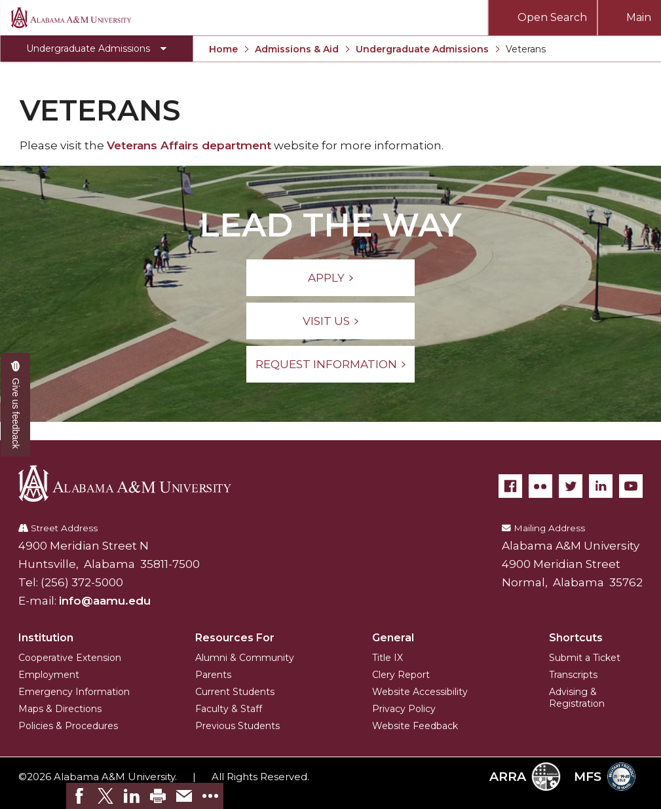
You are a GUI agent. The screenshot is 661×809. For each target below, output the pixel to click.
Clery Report (401, 675)
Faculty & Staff (228, 709)
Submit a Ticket (584, 658)
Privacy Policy (404, 709)
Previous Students (237, 726)
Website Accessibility (420, 692)
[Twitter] (570, 486)
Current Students (234, 692)
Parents (213, 675)
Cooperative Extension (69, 658)
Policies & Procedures (68, 726)
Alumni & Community (244, 658)
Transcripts (573, 675)
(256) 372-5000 (82, 582)
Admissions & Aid (297, 49)
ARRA (525, 776)
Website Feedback (415, 726)
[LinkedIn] (601, 486)
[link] (79, 796)
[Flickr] (540, 486)
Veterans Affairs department (189, 145)
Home (223, 49)
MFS (605, 776)
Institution (45, 637)
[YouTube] (631, 486)
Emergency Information (74, 692)
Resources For (234, 637)
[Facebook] (510, 486)
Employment (48, 675)
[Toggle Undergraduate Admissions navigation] (96, 48)
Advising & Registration (577, 697)
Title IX (387, 658)
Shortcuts (576, 637)
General (393, 637)
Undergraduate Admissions (422, 49)
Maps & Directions (60, 709)
